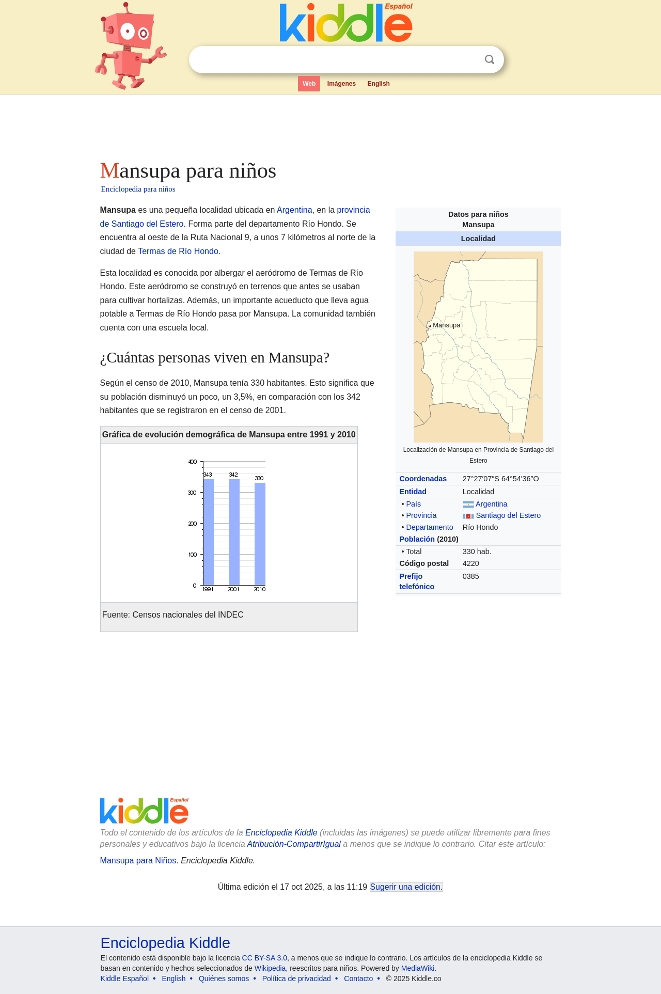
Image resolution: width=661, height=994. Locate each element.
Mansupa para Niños (138, 860)
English (379, 83)
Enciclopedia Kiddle (281, 832)
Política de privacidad (296, 978)
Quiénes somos (224, 978)
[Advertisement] (330, 124)
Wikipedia (270, 968)
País (413, 504)
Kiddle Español (125, 978)
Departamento (429, 527)
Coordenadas (423, 479)
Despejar (468, 60)
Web (309, 83)
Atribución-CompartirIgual (294, 844)
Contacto (358, 978)
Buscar (489, 59)
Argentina (492, 504)
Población (417, 539)
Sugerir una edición (405, 886)
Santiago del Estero (508, 515)
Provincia (421, 515)
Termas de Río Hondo (178, 251)
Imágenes (341, 83)
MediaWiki (418, 968)
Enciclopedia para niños (138, 189)
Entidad (413, 491)
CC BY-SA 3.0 (264, 958)
